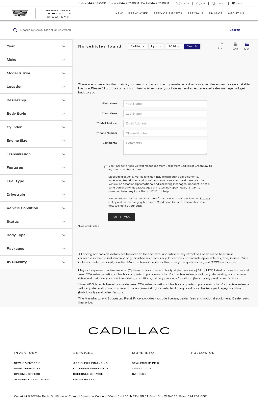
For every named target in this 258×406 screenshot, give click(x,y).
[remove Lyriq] (156, 47)
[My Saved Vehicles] (237, 3)
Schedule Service (88, 374)
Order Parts (84, 379)
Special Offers (27, 374)
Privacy (74, 396)
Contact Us (142, 368)
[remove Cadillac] (137, 47)
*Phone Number (107, 133)
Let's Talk (121, 216)
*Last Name (109, 113)
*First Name (109, 103)
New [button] (119, 13)
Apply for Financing (90, 363)
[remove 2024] (174, 47)
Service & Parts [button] (168, 13)
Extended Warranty (90, 368)
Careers (139, 374)
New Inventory (27, 363)
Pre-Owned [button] (138, 13)
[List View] (246, 46)
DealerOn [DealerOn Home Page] (48, 396)
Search (235, 30)
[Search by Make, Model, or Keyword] (123, 30)
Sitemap (61, 396)
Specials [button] (195, 13)
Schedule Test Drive (31, 379)
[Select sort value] (222, 46)
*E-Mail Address (107, 123)
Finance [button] (216, 13)
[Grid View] (234, 46)
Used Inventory (27, 368)
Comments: (109, 143)
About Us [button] (236, 13)
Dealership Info (145, 363)
